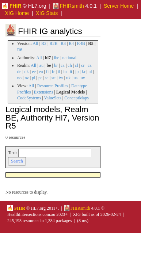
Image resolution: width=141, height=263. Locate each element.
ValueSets (52, 97)
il (59, 71)
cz (90, 65)
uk (68, 77)
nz (26, 77)
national (69, 57)
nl (90, 71)
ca (63, 65)
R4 (71, 43)
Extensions (43, 92)
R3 (63, 43)
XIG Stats (47, 13)
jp (77, 71)
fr (53, 71)
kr (83, 71)
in (64, 71)
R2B (54, 43)
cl (76, 65)
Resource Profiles (52, 85)
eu (41, 71)
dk (26, 71)
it (71, 71)
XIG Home (17, 13)
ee (34, 71)
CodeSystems (29, 97)
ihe (57, 57)
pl (33, 77)
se (47, 77)
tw (61, 77)
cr (82, 65)
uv (83, 77)
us (76, 77)
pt (40, 77)
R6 (19, 49)
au (41, 65)
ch (70, 65)
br (56, 65)
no (19, 77)
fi (47, 71)
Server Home (119, 6)
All (35, 43)
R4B (81, 43)
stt (54, 77)
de (19, 71)
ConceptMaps (76, 97)
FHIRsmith (68, 6)
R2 (43, 43)
